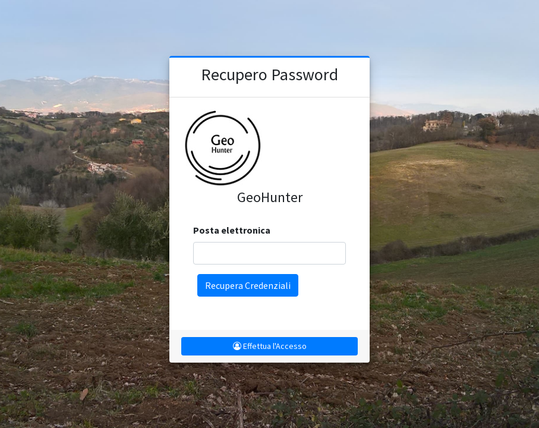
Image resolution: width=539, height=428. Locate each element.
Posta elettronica (231, 230)
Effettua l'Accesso (270, 346)
